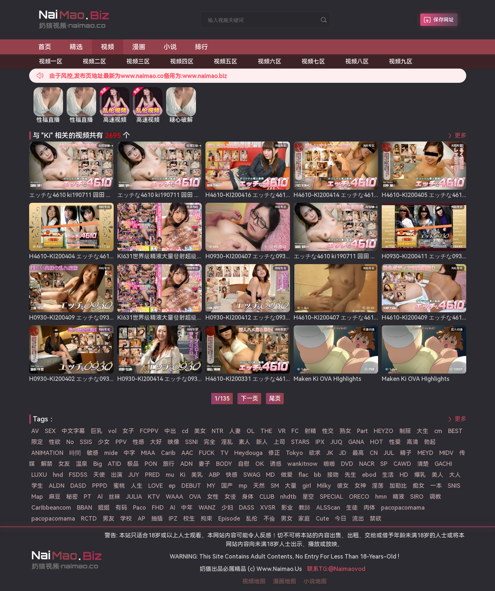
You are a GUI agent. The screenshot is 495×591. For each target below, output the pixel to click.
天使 (99, 474)
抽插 (157, 518)
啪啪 (329, 463)
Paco (139, 507)
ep (172, 485)
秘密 (72, 496)
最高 (358, 452)
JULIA (134, 496)
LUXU (39, 474)
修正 (274, 452)
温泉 (81, 463)
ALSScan (328, 507)
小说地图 (315, 581)
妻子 (204, 463)
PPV (121, 442)
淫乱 (227, 442)
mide (111, 452)
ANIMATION (47, 452)
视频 (107, 47)
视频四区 (181, 61)
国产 (227, 485)
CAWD (402, 463)
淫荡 (378, 485)
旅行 (168, 463)
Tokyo (294, 452)
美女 (200, 431)
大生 (422, 431)
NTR (217, 431)
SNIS (454, 485)
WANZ (207, 507)
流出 (358, 518)
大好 (156, 442)
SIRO (417, 496)
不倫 (269, 518)
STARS (300, 442)
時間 (75, 452)
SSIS (86, 442)
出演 (116, 474)
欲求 (315, 452)
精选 (76, 47)
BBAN (84, 507)
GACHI (443, 463)
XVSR (267, 507)
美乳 (197, 474)
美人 (437, 474)
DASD (78, 485)
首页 (44, 47)
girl (306, 485)
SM (275, 485)
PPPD (99, 485)
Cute (322, 518)
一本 (436, 485)
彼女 (343, 485)
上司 (279, 442)
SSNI (191, 442)
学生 (37, 485)
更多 (460, 135)
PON (151, 463)
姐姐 (104, 507)
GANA (356, 442)
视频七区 (313, 61)
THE (266, 431)
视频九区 (400, 61)
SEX (50, 431)
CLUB (266, 496)
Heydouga (248, 452)
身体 (248, 496)
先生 (350, 474)
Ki (182, 474)
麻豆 (54, 496)
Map (37, 496)
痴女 (418, 485)
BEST (455, 431)
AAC (187, 452)
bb (317, 474)
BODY (224, 463)
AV (35, 431)
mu (170, 474)
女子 (128, 431)
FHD (158, 507)
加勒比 (398, 485)
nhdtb (288, 496)
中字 (129, 452)
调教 (435, 496)
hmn (381, 496)
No (70, 442)
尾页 (275, 398)
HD (404, 474)
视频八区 (357, 61)
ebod (369, 474)
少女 (104, 442)
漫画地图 (284, 581)
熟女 (345, 431)
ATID (114, 463)
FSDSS (78, 474)
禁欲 (375, 518)
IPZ (173, 518)
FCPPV (149, 431)
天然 (259, 485)
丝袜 (114, 496)
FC (295, 431)
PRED (152, 474)
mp (243, 485)
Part (362, 431)
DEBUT (191, 485)
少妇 (227, 507)
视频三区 (138, 61)
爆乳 (420, 474)
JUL (389, 452)
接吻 (333, 474)
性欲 (54, 442)
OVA (195, 496)
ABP (214, 474)
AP (141, 518)
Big (97, 463)
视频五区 (225, 61)
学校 (126, 518)
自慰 (244, 463)
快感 (231, 474)
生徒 (352, 507)
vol (112, 431)
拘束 (206, 518)
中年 (187, 507)
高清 (412, 442)
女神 (360, 485)
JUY (133, 474)
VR (282, 431)
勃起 (430, 442)
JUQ (336, 442)
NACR (366, 463)
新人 (262, 442)
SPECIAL (331, 496)
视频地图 (254, 581)
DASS (246, 507)
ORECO (359, 496)
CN (374, 452)
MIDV (446, 452)
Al (100, 496)
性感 (138, 442)
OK (259, 463)
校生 (189, 518)
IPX (320, 442)
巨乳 (96, 431)
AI (172, 507)
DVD (347, 463)
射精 (310, 431)
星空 (308, 496)
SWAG (251, 474)
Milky (324, 485)
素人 (244, 442)
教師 (304, 507)
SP (384, 463)
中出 (170, 431)
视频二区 (94, 61)
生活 (388, 474)
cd (185, 431)
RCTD (89, 518)
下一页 (249, 398)
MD (270, 474)
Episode (229, 518)
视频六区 (269, 61)
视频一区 (50, 61)
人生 (136, 485)
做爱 (286, 474)
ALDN (56, 485)
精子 (406, 452)
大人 (455, 474)
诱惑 (276, 463)
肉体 (369, 507)
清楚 (423, 463)
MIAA (148, 452)
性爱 (395, 442)
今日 (340, 518)
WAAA (174, 496)
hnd (58, 474)
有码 (121, 507)
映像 (173, 442)
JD (342, 452)
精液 (398, 496)
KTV (154, 496)
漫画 (138, 47)
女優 (230, 496)
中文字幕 (73, 431)
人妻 (235, 431)
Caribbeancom (51, 507)
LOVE (155, 485)
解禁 (46, 463)
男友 (108, 518)
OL (251, 431)
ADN (186, 463)
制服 (405, 431)
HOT (376, 442)
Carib (168, 452)
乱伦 (252, 518)
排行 (201, 47)
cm (438, 431)
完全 (209, 442)
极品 (133, 463)
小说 (170, 47)
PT (87, 496)
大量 (290, 485)
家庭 (304, 518)
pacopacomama (403, 507)
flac (303, 474)
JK (329, 452)
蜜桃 (119, 485)
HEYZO (383, 431)
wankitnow (302, 463)
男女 (286, 518)
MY (211, 485)
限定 (37, 442)
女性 (213, 496)
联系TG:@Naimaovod (336, 568)
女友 (64, 463)
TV (224, 452)
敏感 (92, 452)
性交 (328, 431)
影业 (287, 507)
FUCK (207, 452)
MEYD (425, 452)
